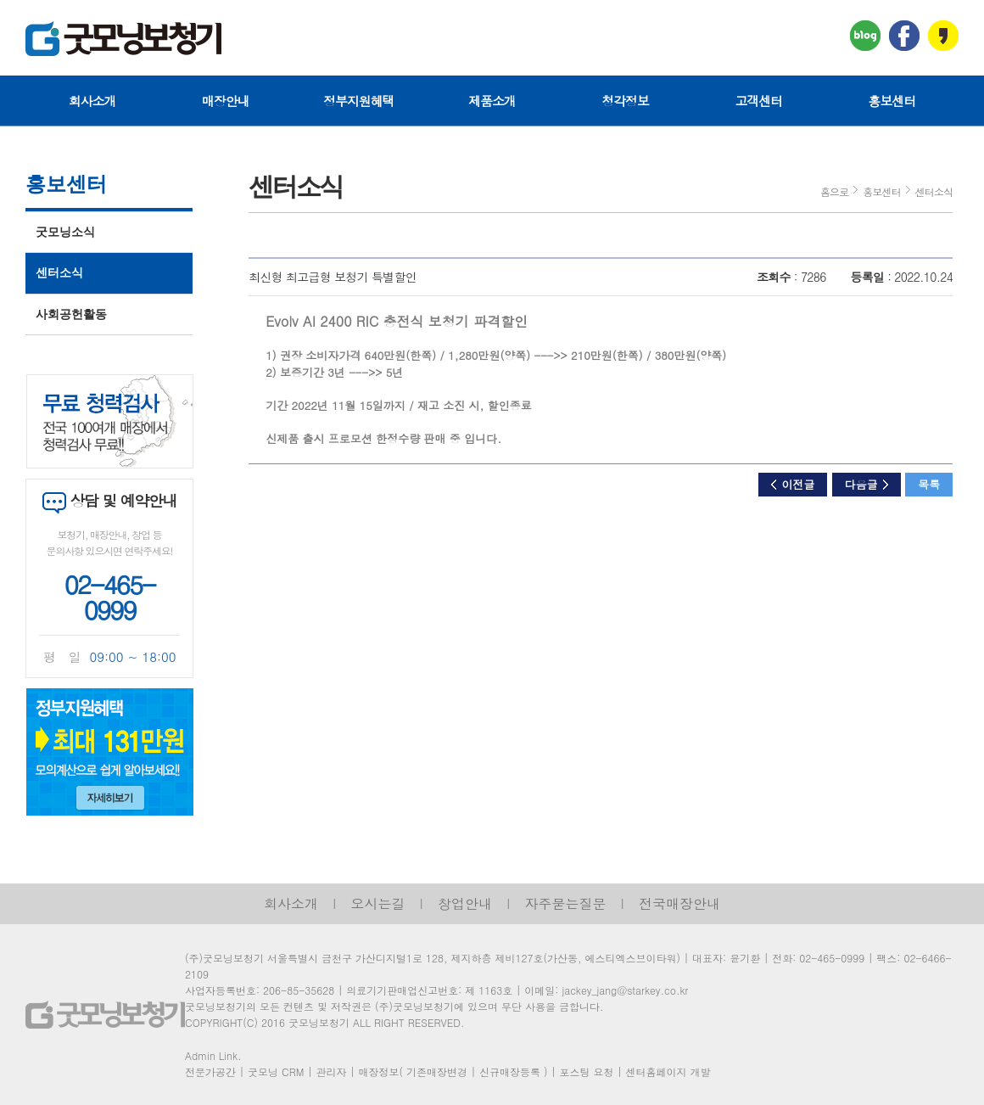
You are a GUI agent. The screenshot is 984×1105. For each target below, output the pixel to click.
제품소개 (492, 100)
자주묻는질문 (566, 903)
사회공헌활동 (71, 314)
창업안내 (465, 903)
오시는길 (378, 903)
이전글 (792, 484)
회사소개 (92, 100)
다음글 (866, 484)
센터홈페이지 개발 (668, 1071)
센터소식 (59, 272)
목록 (929, 484)
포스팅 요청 (586, 1071)
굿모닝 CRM (276, 1071)
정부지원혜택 (358, 100)
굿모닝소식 (65, 232)
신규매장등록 (509, 1071)
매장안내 (225, 100)
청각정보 (625, 100)
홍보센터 (892, 100)
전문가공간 (210, 1071)
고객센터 (758, 100)
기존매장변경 (436, 1071)
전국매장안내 (679, 903)
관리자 (331, 1071)
